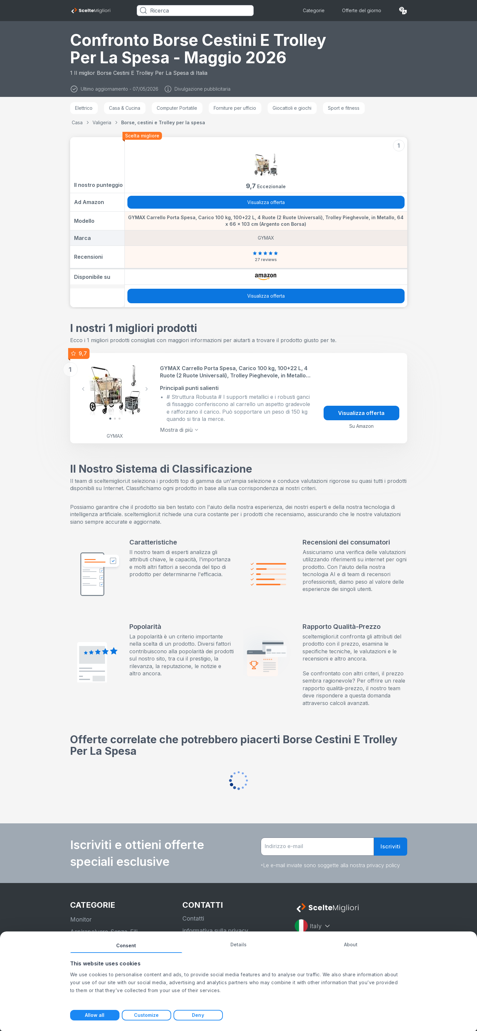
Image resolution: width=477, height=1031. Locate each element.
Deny (198, 1015)
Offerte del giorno (361, 10)
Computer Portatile (177, 108)
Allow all (95, 1015)
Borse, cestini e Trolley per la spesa (163, 122)
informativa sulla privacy (215, 930)
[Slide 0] (110, 419)
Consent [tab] (126, 945)
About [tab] (351, 944)
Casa (77, 122)
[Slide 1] (115, 419)
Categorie (314, 10)
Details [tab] (238, 944)
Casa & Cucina (124, 108)
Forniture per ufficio (235, 108)
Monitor (81, 919)
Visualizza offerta (266, 202)
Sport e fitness (343, 108)
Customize (146, 1015)
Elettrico (84, 108)
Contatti (193, 918)
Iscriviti (390, 846)
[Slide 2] (119, 419)
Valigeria (102, 122)
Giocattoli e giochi (292, 108)
